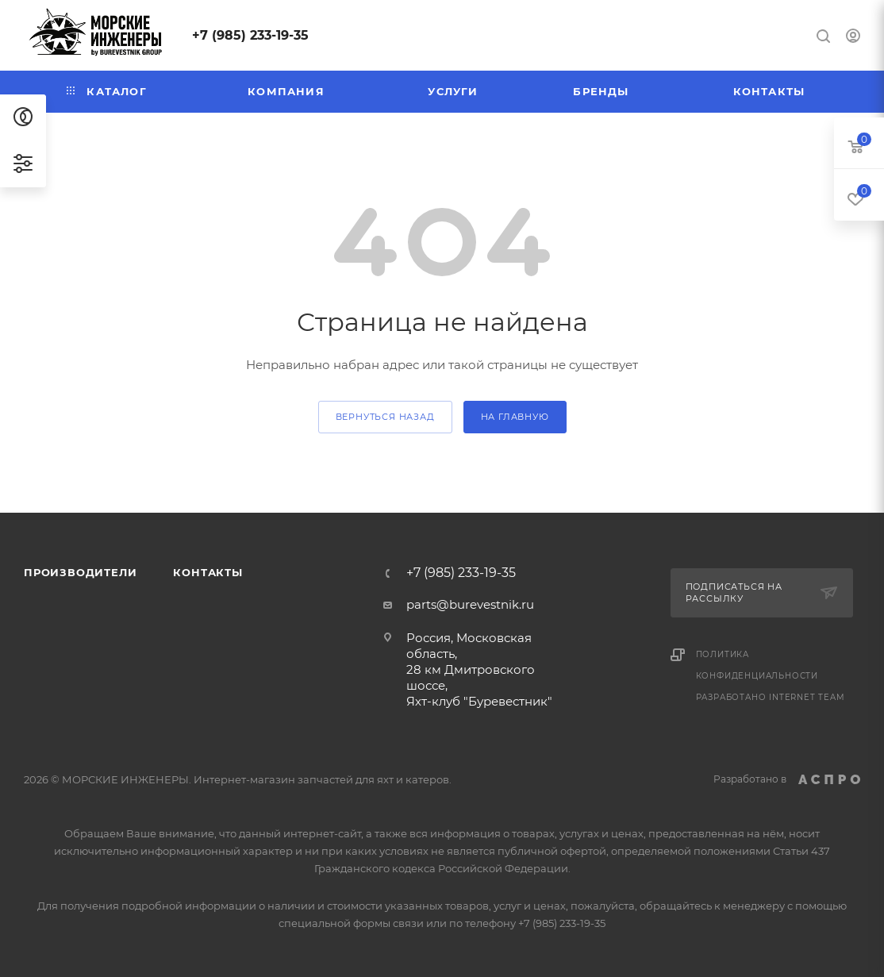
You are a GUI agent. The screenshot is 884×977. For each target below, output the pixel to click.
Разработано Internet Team (770, 697)
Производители (80, 572)
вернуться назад (385, 416)
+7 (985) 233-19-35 (250, 35)
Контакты (207, 572)
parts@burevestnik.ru (470, 604)
